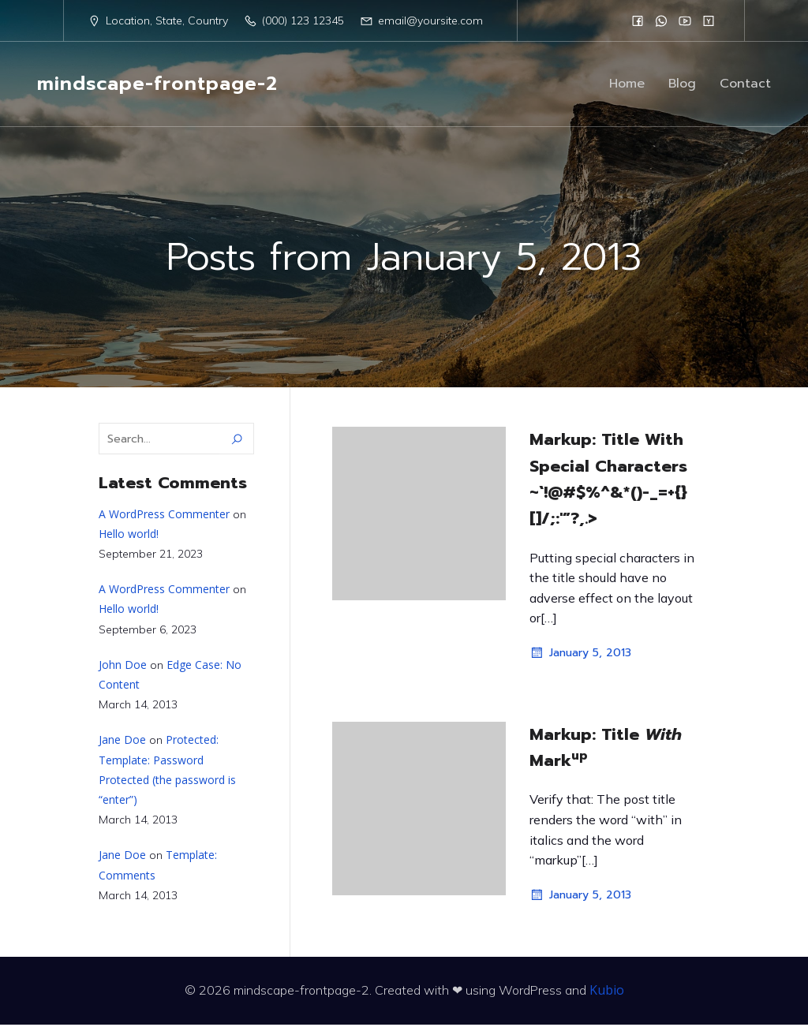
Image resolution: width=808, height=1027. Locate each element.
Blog (682, 85)
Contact (745, 85)
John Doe (123, 666)
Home (627, 85)
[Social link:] (637, 20)
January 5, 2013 (580, 655)
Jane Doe (122, 741)
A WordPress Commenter (164, 516)
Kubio (606, 992)
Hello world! (129, 535)
